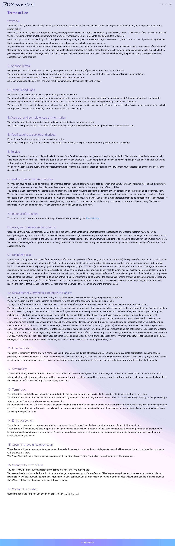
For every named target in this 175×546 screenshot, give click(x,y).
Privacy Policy (92, 218)
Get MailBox (87, 542)
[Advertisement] (87, 511)
